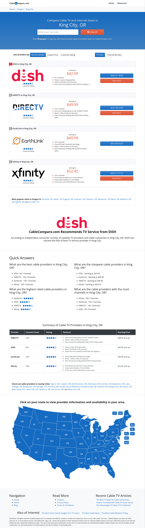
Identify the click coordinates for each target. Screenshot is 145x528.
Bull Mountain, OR (79, 384)
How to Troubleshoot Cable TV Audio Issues (114, 502)
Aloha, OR (127, 386)
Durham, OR (106, 384)
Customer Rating (68, 55)
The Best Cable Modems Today (115, 513)
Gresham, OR (79, 199)
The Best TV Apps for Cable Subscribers (112, 500)
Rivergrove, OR (29, 386)
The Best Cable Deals (91, 513)
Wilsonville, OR (90, 386)
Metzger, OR (41, 386)
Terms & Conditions (65, 505)
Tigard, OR (55, 384)
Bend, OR (115, 199)
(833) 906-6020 (116, 143)
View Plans (116, 81)
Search (92, 32)
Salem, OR (57, 199)
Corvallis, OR (34, 202)
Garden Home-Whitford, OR (71, 386)
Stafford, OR (102, 386)
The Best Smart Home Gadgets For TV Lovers (61, 513)
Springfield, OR (18, 202)
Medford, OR (125, 199)
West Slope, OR (18, 389)
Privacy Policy (63, 502)
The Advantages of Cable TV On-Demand (113, 505)
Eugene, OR (68, 199)
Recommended (38, 55)
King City (29, 9)
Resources (122, 3)
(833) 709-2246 (116, 108)
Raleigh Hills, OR (115, 386)
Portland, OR (47, 199)
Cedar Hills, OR (32, 389)
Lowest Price (52, 55)
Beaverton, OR (104, 199)
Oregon (20, 9)
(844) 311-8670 (116, 75)
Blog (16, 505)
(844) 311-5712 (116, 173)
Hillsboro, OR (91, 199)
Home (111, 3)
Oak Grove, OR (57, 389)
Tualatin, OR (65, 384)
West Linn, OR (74, 389)
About (16, 502)
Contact (60, 500)
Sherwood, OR (94, 384)
